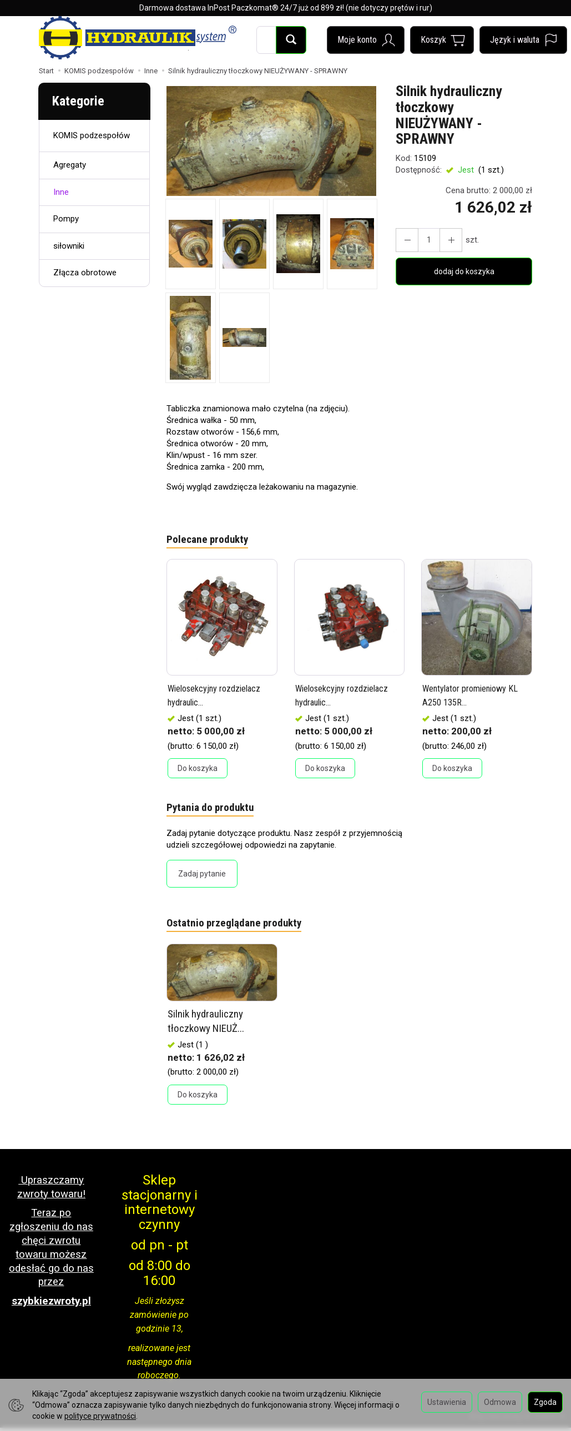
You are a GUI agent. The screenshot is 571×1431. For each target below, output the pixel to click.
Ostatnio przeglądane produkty (239, 927)
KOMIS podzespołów (91, 135)
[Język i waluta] (523, 40)
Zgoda (545, 1402)
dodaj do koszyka (464, 271)
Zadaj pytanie (202, 877)
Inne (61, 192)
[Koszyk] (442, 40)
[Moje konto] (366, 40)
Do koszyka (198, 769)
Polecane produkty (210, 540)
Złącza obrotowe (85, 273)
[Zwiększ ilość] (405, 240)
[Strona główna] (137, 37)
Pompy (66, 219)
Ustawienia (446, 1402)
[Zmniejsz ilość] (445, 240)
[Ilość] (425, 240)
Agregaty (69, 165)
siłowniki (68, 246)
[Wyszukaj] (291, 40)
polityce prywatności (100, 1416)
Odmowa (500, 1402)
